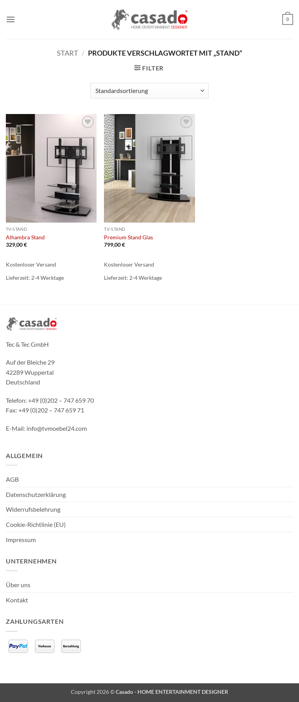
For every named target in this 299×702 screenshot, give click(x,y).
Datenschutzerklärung (36, 494)
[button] (10, 19)
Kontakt (17, 600)
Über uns (18, 584)
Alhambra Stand (25, 237)
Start (67, 53)
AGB (12, 479)
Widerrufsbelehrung (33, 509)
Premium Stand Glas (128, 237)
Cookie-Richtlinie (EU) (36, 524)
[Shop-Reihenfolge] (149, 90)
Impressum (21, 539)
